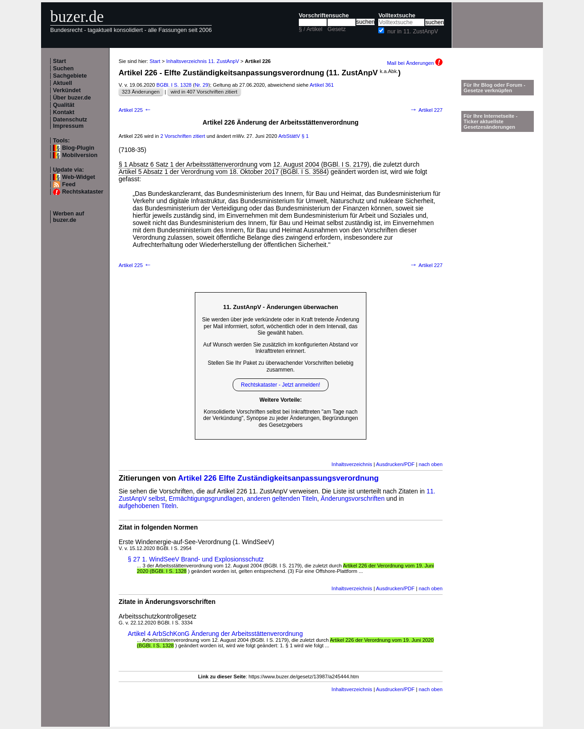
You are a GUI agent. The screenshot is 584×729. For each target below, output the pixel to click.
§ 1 (305, 136)
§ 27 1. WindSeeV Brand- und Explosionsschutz (196, 559)
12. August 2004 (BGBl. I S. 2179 (320, 164)
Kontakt (63, 112)
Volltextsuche (396, 15)
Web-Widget (78, 177)
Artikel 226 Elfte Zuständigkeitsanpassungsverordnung (278, 478)
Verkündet (67, 90)
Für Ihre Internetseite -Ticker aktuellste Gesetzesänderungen (490, 121)
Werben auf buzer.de (68, 216)
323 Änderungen (141, 91)
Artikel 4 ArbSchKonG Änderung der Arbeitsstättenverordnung (215, 633)
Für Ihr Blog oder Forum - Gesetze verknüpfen (495, 87)
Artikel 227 (426, 110)
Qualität (63, 105)
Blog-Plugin (78, 148)
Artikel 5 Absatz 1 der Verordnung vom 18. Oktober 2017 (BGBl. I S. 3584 (223, 171)
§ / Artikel (311, 29)
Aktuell (62, 83)
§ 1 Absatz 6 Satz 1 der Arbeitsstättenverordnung (188, 164)
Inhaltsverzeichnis (352, 464)
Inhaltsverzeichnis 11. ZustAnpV (202, 61)
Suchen (63, 68)
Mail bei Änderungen (415, 63)
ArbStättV (289, 136)
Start (59, 61)
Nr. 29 (202, 85)
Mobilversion (80, 155)
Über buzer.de (72, 97)
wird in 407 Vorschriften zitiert (204, 91)
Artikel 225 (135, 110)
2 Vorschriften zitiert (182, 136)
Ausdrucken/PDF (395, 464)
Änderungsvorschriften (353, 498)
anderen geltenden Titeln (282, 498)
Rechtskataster (82, 192)
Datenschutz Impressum (70, 122)
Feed (68, 184)
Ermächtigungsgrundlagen (206, 498)
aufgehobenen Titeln (148, 505)
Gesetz (337, 29)
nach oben (431, 464)
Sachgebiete (70, 76)
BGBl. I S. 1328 (174, 85)
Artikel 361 (322, 85)
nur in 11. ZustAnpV (412, 31)
